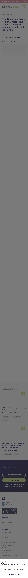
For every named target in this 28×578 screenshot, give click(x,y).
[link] (2, 563)
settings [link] (22, 569)
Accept (14, 574)
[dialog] (14, 289)
